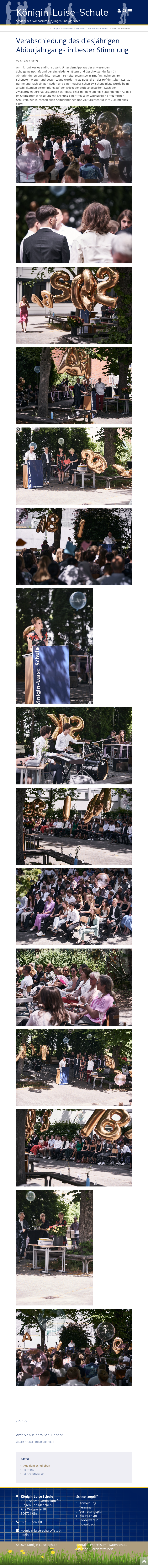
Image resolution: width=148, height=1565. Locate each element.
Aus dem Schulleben (98, 28)
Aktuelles (80, 28)
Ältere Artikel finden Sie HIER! (35, 1442)
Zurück (22, 1421)
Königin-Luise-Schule (61, 28)
